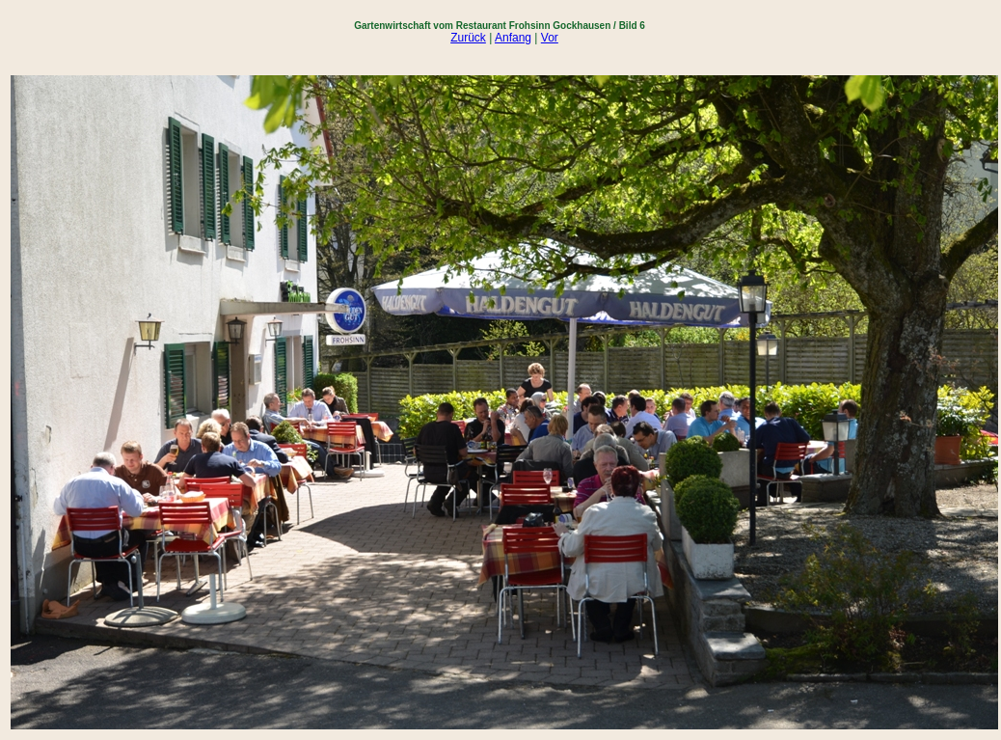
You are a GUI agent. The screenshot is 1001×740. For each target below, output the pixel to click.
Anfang (513, 37)
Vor (549, 37)
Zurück (468, 37)
